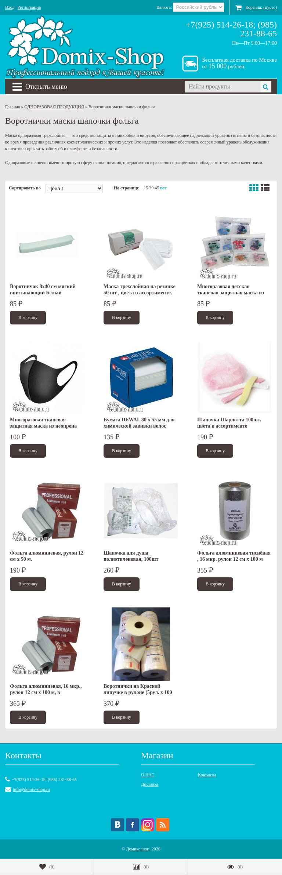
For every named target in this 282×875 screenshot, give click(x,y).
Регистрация (29, 7)
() (47, 867)
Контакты (207, 774)
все (163, 187)
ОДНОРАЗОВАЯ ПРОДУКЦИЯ (54, 106)
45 (157, 187)
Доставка (149, 784)
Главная (12, 106)
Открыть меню (39, 86)
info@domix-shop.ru (31, 789)
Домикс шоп (137, 849)
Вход (9, 7)
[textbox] (222, 86)
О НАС (147, 774)
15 (146, 187)
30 (151, 187)
